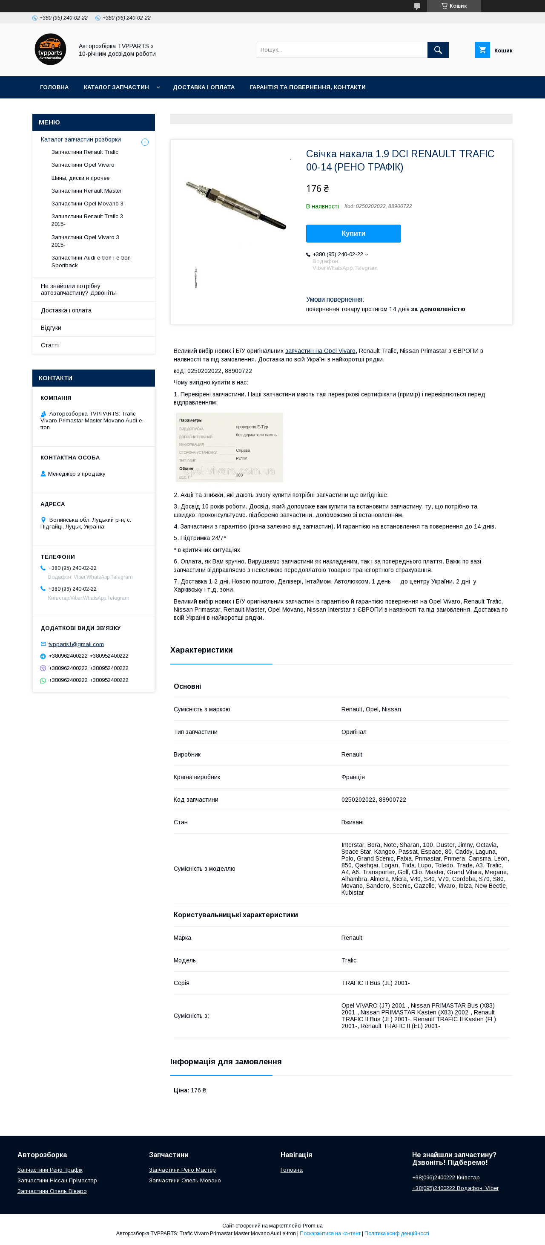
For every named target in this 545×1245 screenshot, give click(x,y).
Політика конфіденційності (396, 1233)
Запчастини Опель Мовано (185, 1180)
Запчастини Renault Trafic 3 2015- (87, 220)
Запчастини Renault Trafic (85, 152)
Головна (54, 87)
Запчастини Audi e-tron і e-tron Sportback (91, 261)
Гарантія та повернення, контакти (308, 87)
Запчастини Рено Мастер (182, 1170)
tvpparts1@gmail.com (76, 644)
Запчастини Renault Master (86, 191)
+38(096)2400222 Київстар (446, 1177)
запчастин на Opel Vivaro (320, 350)
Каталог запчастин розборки (81, 139)
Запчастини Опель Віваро (52, 1191)
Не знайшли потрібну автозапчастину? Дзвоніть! (79, 289)
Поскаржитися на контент (330, 1233)
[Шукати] (438, 50)
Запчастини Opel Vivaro (83, 165)
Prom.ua (313, 1226)
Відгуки (51, 327)
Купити (354, 233)
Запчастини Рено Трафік (50, 1170)
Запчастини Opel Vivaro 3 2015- (85, 241)
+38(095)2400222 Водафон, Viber (455, 1188)
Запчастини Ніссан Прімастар (57, 1180)
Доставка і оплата (204, 87)
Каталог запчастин (116, 87)
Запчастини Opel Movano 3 (87, 203)
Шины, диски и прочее (80, 178)
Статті (50, 345)
